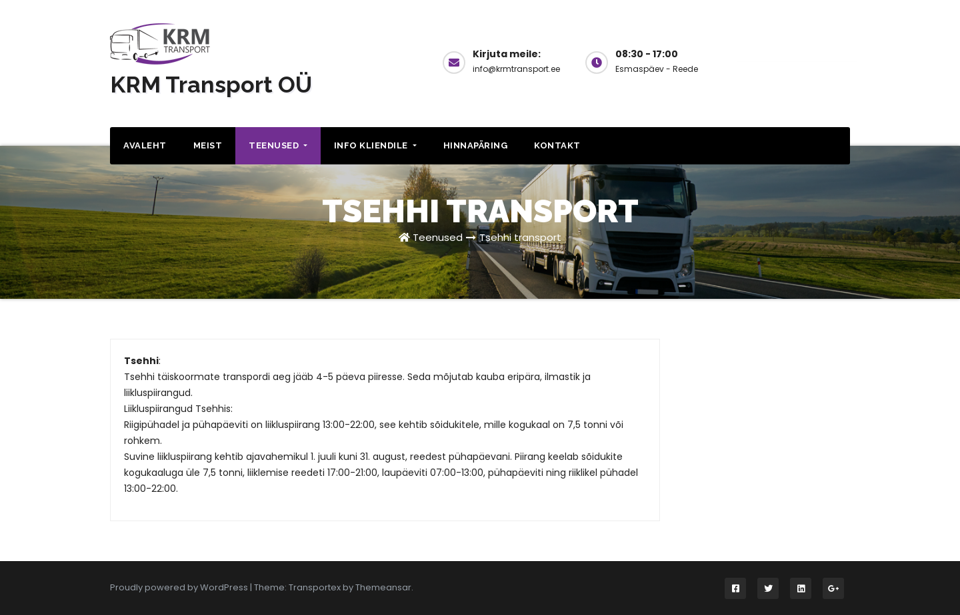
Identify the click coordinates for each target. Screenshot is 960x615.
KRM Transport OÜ (211, 84)
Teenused (278, 145)
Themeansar (383, 587)
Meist (208, 145)
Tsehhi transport (520, 237)
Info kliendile (375, 145)
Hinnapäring (475, 145)
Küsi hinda (797, 61)
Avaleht (145, 145)
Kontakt (557, 145)
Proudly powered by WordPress (180, 587)
